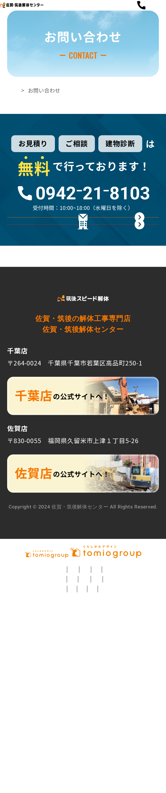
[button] (153, 16)
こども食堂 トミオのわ (126, 754)
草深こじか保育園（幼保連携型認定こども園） (94, 716)
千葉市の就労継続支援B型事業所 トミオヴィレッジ (73, 742)
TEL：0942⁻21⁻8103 (36, 452)
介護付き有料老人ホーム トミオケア (79, 729)
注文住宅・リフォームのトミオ (52, 665)
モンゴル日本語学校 (57, 754)
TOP (23, 111)
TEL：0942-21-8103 (36, 537)
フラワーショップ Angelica (74, 678)
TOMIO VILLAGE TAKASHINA (83, 767)
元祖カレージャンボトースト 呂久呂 (49, 704)
